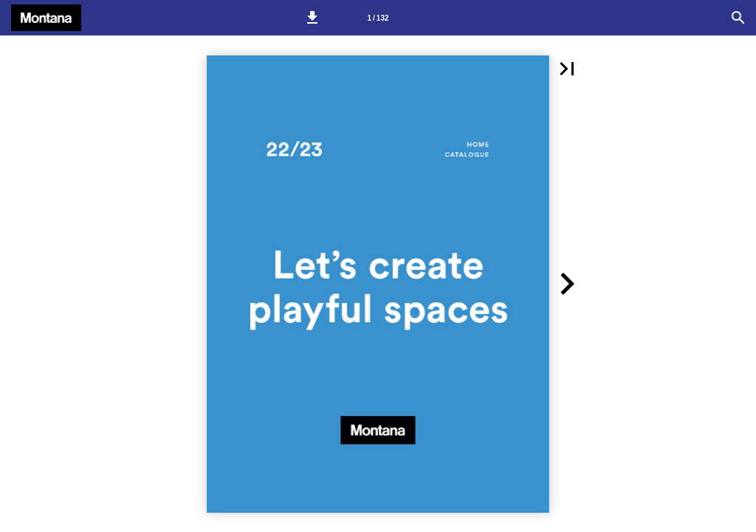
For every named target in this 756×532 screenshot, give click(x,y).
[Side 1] (378, 17)
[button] (312, 17)
